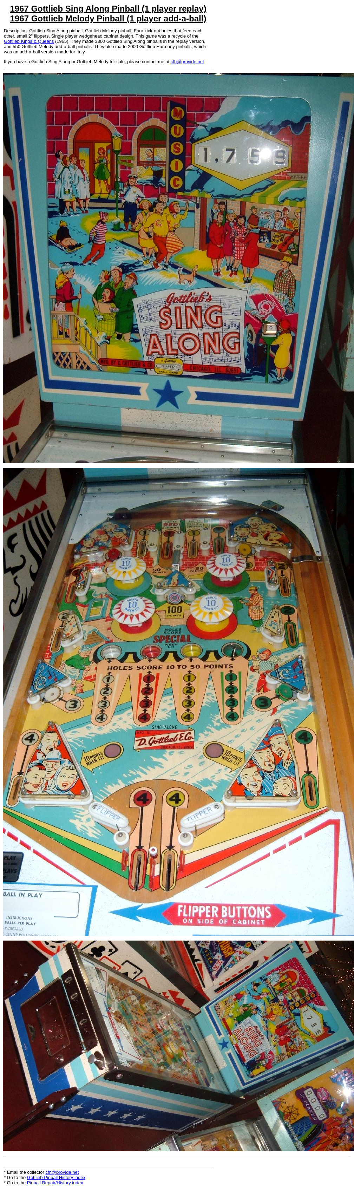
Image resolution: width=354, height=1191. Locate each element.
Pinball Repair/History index (55, 1182)
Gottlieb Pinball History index (56, 1177)
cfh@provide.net (187, 61)
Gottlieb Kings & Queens (29, 41)
